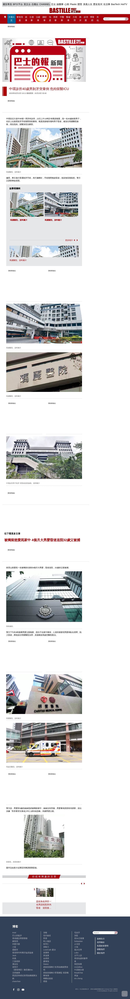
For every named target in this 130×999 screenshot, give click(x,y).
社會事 (32, 18)
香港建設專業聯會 (20, 938)
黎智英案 (20, 18)
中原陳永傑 (79, 970)
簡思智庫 (78, 964)
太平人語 (78, 955)
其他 (98, 18)
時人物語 (47, 941)
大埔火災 (11, 18)
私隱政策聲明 (102, 946)
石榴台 (34, 4)
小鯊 (14, 947)
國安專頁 (7, 4)
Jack (14, 955)
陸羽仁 (46, 944)
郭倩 (45, 938)
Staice (46, 964)
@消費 (86, 18)
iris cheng (78, 978)
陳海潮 (46, 975)
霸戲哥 (15, 950)
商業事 (55, 18)
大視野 (75, 18)
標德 (45, 981)
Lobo (76, 953)
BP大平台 (18, 4)
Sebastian (78, 941)
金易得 (46, 958)
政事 (26, 18)
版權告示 (101, 939)
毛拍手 (77, 932)
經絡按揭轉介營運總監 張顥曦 (56, 973)
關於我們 (101, 953)
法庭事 (38, 18)
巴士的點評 (17, 935)
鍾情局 (15, 941)
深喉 (45, 932)
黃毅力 (46, 947)
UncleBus (78, 967)
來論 (76, 975)
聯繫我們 (101, 949)
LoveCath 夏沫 (49, 950)
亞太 (53, 4)
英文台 (27, 4)
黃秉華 (46, 953)
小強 (76, 947)
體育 (80, 4)
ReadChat (78, 973)
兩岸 (80, 18)
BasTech (115, 4)
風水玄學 (78, 950)
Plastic (73, 4)
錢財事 (44, 18)
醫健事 (68, 18)
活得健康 (16, 973)
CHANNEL (44, 4)
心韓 (66, 4)
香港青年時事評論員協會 (22, 953)
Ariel (14, 932)
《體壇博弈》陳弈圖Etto (22, 970)
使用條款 (101, 942)
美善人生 (87, 4)
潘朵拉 (15, 964)
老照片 (15, 967)
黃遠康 (46, 955)
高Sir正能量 (79, 938)
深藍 (76, 935)
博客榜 (92, 18)
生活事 (106, 4)
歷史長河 (97, 4)
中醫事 (62, 18)
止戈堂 (77, 944)
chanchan (16, 981)
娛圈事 (60, 4)
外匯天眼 (16, 944)
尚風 (14, 958)
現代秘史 (47, 935)
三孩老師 (16, 961)
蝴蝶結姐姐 (48, 978)
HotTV (124, 4)
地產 (50, 18)
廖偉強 (46, 961)
